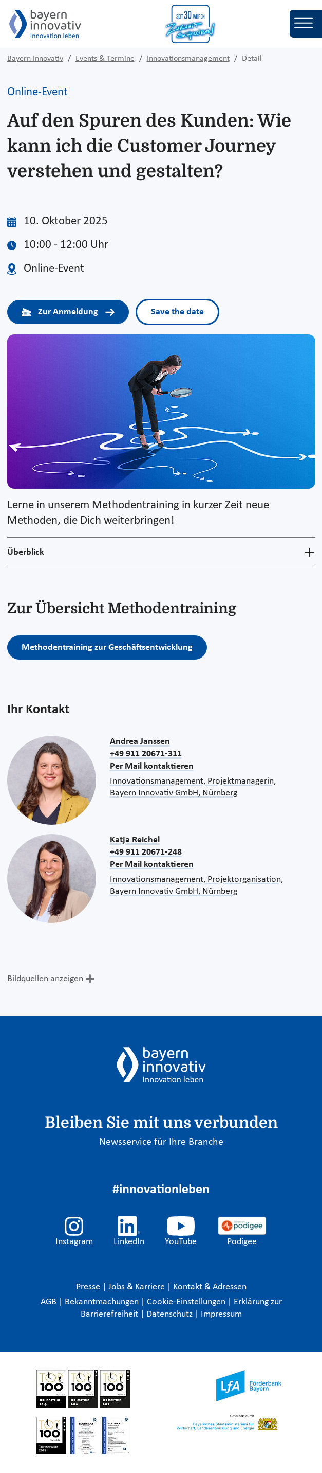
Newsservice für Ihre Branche (161, 1142)
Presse (89, 1287)
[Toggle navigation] (306, 24)
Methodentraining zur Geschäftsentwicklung (107, 647)
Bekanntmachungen (103, 1302)
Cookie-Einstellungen (186, 1302)
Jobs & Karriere (137, 1287)
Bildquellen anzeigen (45, 979)
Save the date (177, 312)
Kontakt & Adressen (210, 1287)
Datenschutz (170, 1314)
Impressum (221, 1314)
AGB (50, 1302)
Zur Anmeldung (68, 312)
